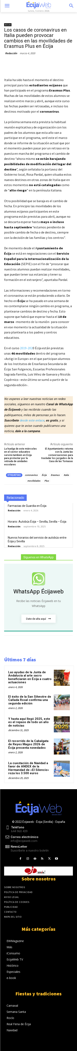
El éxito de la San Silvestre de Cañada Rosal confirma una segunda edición (29, 700)
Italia (66, 474)
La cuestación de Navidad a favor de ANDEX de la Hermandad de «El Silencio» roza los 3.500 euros (28, 768)
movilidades (33, 480)
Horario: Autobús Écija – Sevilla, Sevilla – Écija (37, 521)
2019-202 (26, 348)
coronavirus (31, 474)
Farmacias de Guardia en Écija (27, 505)
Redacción (11, 53)
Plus (46, 480)
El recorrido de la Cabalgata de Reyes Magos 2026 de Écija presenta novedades (28, 744)
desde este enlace (32, 420)
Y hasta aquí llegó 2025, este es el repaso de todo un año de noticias (29, 722)
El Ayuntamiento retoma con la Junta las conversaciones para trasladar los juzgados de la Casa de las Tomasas (57, 455)
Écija (44, 474)
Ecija (7, 24)
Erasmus (55, 474)
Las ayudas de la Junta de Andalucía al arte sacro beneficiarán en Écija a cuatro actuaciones (30, 677)
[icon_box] (26, 849)
